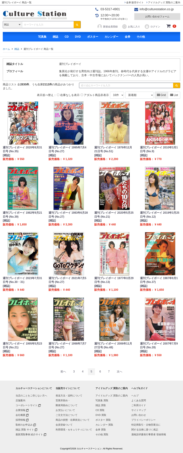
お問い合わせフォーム (157, 16)
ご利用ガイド (138, 405)
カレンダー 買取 (104, 424)
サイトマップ (138, 410)
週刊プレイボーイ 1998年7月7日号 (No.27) (67, 345)
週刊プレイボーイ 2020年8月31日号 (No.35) (22, 149)
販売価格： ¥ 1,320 (60, 159)
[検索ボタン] (77, 24)
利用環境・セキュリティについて (74, 429)
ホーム (6, 49)
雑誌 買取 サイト (25, 429)
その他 (141, 36)
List (174, 95)
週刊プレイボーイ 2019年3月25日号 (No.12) (159, 214)
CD (67, 36)
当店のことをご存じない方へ (31, 395)
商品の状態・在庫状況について (73, 419)
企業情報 (20, 410)
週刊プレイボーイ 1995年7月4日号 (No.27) (67, 149)
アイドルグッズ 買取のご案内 (163, 2)
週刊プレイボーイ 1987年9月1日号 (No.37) (159, 280)
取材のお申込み (24, 424)
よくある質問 (138, 400)
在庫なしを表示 (68, 95)
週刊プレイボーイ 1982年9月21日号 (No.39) (22, 214)
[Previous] (63, 371)
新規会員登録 (107, 26)
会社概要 (20, 415)
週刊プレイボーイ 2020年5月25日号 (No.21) (114, 214)
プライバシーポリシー (143, 419)
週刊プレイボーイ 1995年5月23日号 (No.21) (22, 345)
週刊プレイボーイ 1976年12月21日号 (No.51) (113, 149)
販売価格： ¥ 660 (13, 355)
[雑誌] (6, 155)
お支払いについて (65, 410)
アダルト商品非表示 (95, 95)
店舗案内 (20, 400)
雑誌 (55, 36)
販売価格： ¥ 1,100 (106, 289)
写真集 (42, 36)
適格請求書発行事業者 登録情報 (148, 434)
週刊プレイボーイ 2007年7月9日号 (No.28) (159, 345)
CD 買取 (99, 410)
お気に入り (131, 26)
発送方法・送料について (69, 395)
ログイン (152, 26)
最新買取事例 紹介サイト (29, 434)
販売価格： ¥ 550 (13, 159)
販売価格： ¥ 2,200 (106, 159)
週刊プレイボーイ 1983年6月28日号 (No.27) (68, 214)
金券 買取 (100, 429)
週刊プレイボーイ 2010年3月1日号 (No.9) (159, 149)
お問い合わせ (138, 415)
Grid (161, 95)
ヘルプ (135, 395)
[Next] (119, 371)
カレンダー (111, 36)
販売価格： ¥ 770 (151, 159)
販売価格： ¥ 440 (105, 224)
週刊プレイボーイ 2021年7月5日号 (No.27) (67, 280)
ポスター (92, 36)
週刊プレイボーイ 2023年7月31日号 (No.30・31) (22, 280)
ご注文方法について (66, 415)
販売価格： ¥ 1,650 (15, 224)
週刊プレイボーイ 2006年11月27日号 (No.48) (113, 345)
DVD (78, 36)
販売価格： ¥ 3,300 (60, 224)
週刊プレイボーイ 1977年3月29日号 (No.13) (114, 280)
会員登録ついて (64, 424)
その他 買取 (101, 434)
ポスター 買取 (103, 419)
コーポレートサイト (26, 405)
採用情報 (20, 419)
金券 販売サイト (134, 2)
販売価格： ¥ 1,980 (106, 355)
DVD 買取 (100, 415)
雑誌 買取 (100, 405)
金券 (127, 36)
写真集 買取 (101, 400)
